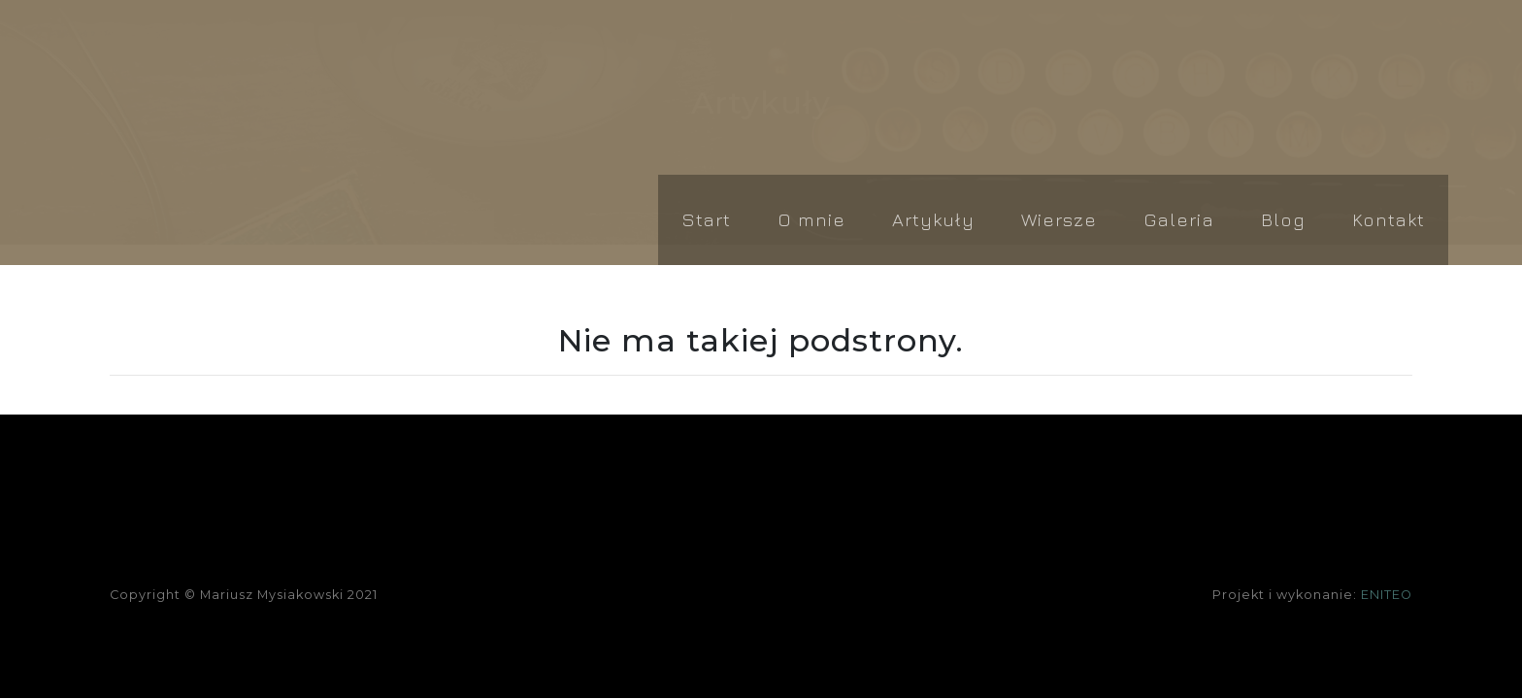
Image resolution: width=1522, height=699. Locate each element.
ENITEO (1386, 594)
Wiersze (1059, 219)
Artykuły (933, 219)
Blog (1283, 219)
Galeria (1178, 219)
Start (706, 219)
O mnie (811, 219)
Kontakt (1388, 219)
